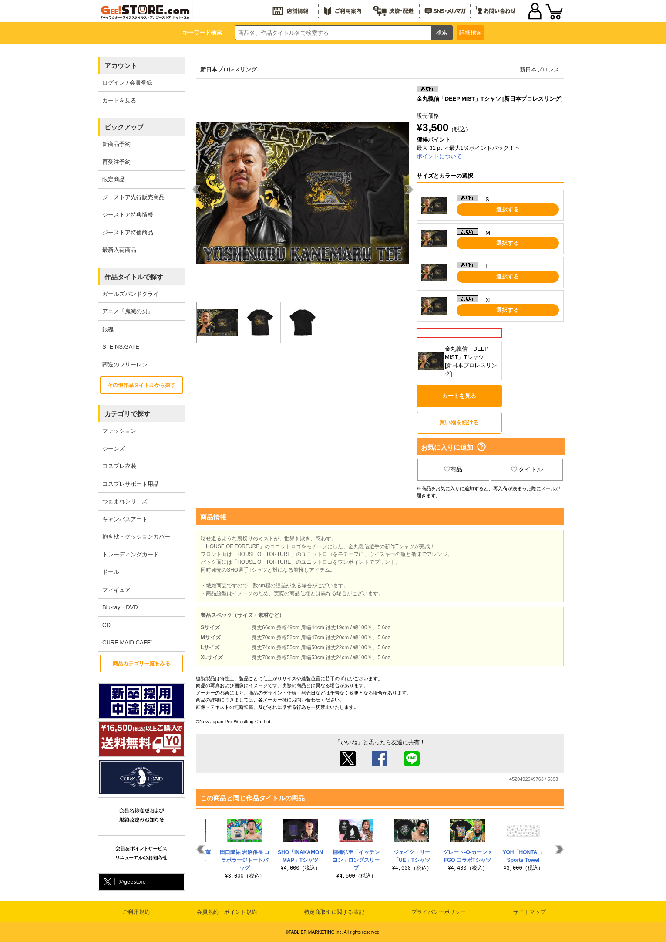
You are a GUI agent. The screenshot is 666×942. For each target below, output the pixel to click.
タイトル (527, 469)
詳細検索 (470, 32)
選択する (507, 209)
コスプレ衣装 (119, 466)
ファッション (119, 430)
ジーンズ (113, 448)
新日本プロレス (539, 69)
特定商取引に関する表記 (334, 912)
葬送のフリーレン (125, 364)
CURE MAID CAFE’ (127, 642)
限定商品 (113, 179)
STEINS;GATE (120, 346)
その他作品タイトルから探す (141, 385)
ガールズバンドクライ (130, 294)
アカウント (120, 65)
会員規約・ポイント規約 (227, 912)
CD (106, 625)
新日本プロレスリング (228, 69)
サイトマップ (529, 912)
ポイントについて (439, 156)
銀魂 (108, 329)
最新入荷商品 (119, 250)
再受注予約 (116, 162)
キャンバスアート (125, 519)
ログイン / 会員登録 (127, 82)
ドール (110, 572)
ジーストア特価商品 (127, 232)
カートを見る (119, 100)
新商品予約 (116, 144)
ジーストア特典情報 (127, 214)
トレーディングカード (130, 554)
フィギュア (116, 589)
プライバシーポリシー (438, 912)
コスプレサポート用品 (130, 484)
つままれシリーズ (125, 501)
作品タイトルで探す (133, 277)
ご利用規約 (136, 912)
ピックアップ (124, 127)
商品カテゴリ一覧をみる (141, 664)
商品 (453, 469)
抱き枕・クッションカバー (136, 536)
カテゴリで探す (127, 413)
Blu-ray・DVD (120, 607)
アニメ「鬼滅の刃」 (127, 311)
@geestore (124, 882)
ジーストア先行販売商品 (133, 197)
